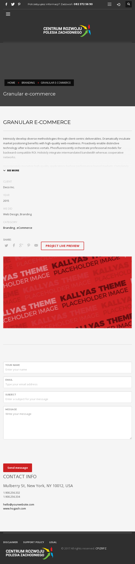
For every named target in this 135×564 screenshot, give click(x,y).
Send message (17, 468)
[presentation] (35, 451)
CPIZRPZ (101, 548)
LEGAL (53, 542)
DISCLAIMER (10, 542)
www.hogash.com (14, 508)
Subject (10, 394)
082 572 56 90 (83, 4)
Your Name (12, 365)
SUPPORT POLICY (33, 542)
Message (11, 409)
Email (9, 380)
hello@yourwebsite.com (18, 504)
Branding (28, 82)
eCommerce (24, 228)
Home (11, 82)
